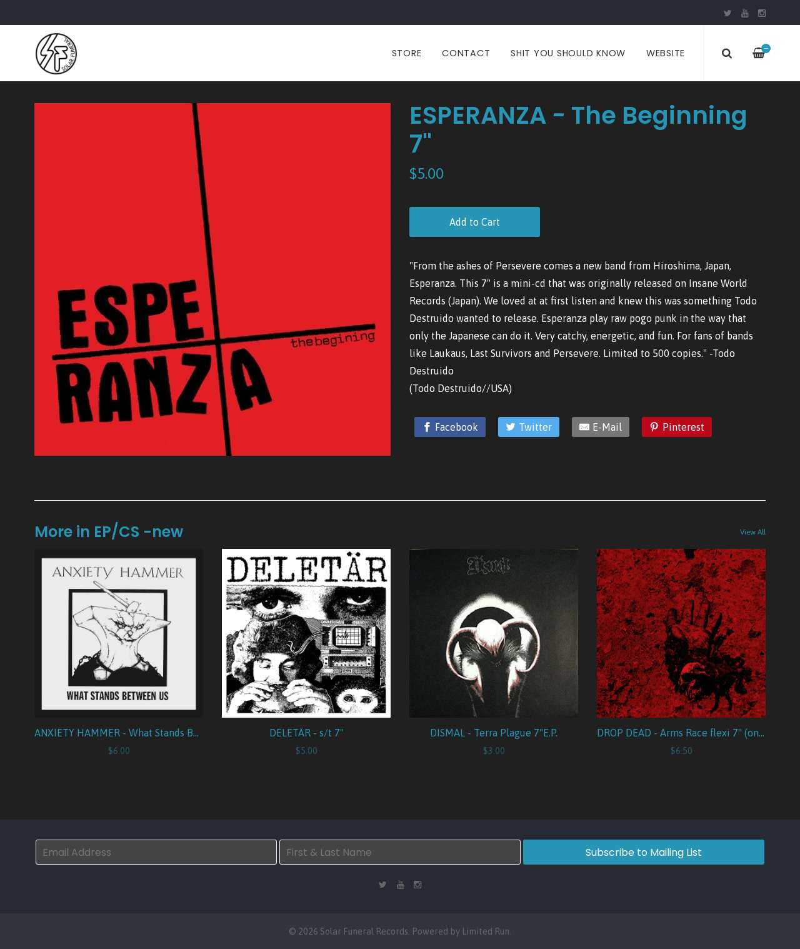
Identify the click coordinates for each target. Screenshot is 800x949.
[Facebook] (450, 427)
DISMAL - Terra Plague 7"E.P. (494, 732)
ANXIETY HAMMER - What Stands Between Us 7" (143, 732)
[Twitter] (528, 427)
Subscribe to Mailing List (644, 852)
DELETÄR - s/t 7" (306, 732)
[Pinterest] (677, 427)
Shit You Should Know (568, 53)
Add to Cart (474, 222)
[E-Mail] (600, 427)
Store (407, 53)
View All (753, 532)
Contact (466, 53)
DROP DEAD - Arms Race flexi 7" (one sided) (695, 732)
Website (665, 53)
